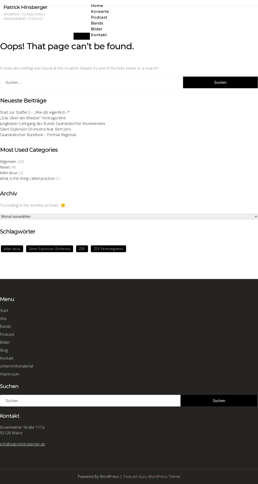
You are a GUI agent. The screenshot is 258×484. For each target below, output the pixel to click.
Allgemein (8, 161)
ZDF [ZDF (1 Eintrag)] (82, 249)
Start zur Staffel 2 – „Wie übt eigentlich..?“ (35, 112)
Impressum (9, 374)
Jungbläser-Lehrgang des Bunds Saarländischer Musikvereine (52, 123)
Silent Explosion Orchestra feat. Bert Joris (35, 129)
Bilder (96, 29)
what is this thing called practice (27, 178)
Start (4, 310)
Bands (97, 23)
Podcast (99, 17)
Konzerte (100, 11)
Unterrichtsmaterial (16, 366)
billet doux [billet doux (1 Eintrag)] (12, 249)
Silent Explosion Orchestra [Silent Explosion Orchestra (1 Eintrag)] (50, 249)
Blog (4, 350)
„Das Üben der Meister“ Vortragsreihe (33, 117)
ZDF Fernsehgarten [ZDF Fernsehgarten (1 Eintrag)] (108, 249)
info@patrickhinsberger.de (22, 444)
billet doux (9, 172)
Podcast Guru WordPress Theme (151, 476)
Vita (3, 318)
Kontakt (99, 35)
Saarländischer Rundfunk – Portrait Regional (38, 134)
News (5, 167)
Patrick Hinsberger (25, 7)
